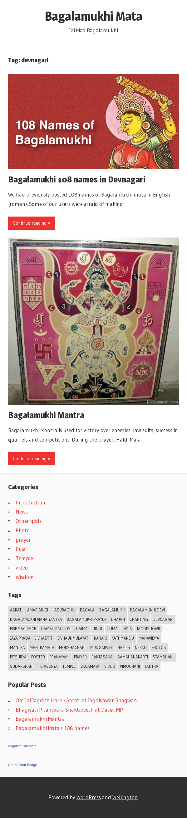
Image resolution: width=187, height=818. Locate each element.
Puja (21, 548)
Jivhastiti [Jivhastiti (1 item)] (44, 638)
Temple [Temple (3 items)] (69, 666)
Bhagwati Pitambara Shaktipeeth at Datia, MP (69, 709)
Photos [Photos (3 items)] (158, 647)
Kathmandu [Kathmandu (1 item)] (122, 638)
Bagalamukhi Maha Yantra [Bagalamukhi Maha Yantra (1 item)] (36, 619)
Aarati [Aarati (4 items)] (16, 609)
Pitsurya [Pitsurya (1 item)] (18, 656)
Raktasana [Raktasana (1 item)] (102, 656)
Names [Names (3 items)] (123, 647)
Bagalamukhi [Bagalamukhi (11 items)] (112, 609)
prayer (23, 539)
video (22, 567)
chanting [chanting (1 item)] (139, 619)
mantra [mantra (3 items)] (17, 647)
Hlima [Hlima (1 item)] (112, 628)
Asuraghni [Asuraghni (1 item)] (64, 609)
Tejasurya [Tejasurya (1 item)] (48, 666)
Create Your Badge (22, 765)
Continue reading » (31, 223)
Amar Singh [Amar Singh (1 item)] (38, 609)
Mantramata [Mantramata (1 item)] (42, 647)
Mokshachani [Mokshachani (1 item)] (72, 647)
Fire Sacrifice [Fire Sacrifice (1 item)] (23, 628)
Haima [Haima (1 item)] (82, 628)
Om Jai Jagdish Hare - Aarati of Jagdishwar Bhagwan (76, 700)
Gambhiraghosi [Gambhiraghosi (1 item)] (56, 628)
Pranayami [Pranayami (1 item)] (59, 656)
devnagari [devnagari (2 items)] (163, 619)
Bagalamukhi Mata (93, 16)
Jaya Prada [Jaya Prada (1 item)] (20, 638)
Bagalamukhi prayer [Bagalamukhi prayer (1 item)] (86, 619)
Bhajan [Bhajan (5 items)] (118, 619)
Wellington (125, 797)
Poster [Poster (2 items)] (38, 656)
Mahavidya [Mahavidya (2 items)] (149, 638)
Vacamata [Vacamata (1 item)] (90, 666)
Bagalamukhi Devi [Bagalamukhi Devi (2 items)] (147, 609)
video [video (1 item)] (109, 666)
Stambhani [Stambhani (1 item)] (163, 656)
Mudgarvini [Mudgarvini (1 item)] (101, 647)
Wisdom (25, 577)
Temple (24, 558)
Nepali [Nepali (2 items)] (141, 647)
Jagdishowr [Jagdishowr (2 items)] (148, 628)
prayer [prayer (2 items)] (80, 656)
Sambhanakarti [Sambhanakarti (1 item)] (132, 656)
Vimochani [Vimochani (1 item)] (130, 666)
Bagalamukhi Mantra (46, 415)
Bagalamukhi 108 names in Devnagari (76, 179)
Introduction (30, 502)
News (22, 511)
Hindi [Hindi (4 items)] (97, 628)
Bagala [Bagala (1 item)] (87, 609)
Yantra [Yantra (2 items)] (151, 666)
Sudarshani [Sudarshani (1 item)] (21, 666)
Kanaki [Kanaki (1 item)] (100, 638)
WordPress (88, 797)
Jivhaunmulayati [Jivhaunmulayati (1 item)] (73, 638)
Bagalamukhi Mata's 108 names (53, 728)
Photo (23, 530)
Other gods (29, 521)
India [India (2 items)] (127, 628)
